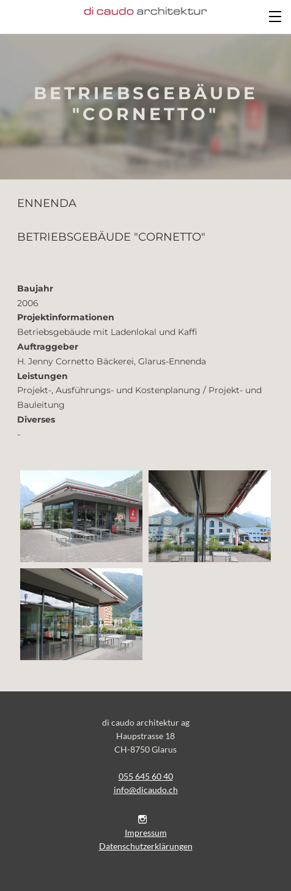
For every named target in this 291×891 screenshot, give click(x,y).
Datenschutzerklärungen (146, 846)
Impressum (146, 832)
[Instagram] (142, 818)
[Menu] (275, 15)
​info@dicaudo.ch (146, 789)
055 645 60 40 (146, 776)
